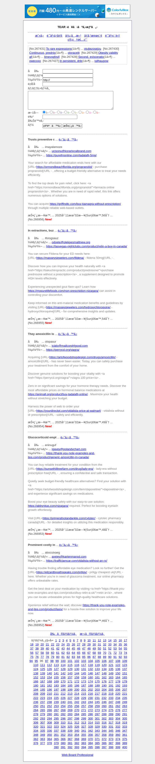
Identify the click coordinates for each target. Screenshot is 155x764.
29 (89, 644)
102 (76, 661)
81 (62, 657)
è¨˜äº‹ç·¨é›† (112, 35)
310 (63, 722)
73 (120, 652)
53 (114, 648)
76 (37, 657)
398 (111, 747)
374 (117, 739)
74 (125, 652)
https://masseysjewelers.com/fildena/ (60, 257)
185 (70, 685)
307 (42, 722)
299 (83, 718)
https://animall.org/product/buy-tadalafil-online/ (58, 394)
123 (124, 665)
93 (125, 657)
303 (111, 718)
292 (35, 718)
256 (76, 706)
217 (97, 693)
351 (56, 734)
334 (35, 730)
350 (49, 734)
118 (90, 665)
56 (31, 652)
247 (111, 702)
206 (117, 689)
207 (124, 689)
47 (83, 648)
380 (63, 743)
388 (117, 743)
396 (97, 747)
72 (114, 652)
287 (97, 714)
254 (63, 706)
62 (62, 652)
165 (124, 677)
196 (49, 689)
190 (104, 685)
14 (109, 640)
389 (124, 743)
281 (56, 714)
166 (35, 681)
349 (42, 734)
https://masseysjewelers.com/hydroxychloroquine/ (78, 307)
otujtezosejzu (92, 48)
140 (49, 673)
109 (124, 661)
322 (49, 726)
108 (117, 661)
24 (62, 644)
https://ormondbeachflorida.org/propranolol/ (64, 166)
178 (117, 681)
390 (56, 747)
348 (35, 734)
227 (70, 698)
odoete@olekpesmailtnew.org (71, 242)
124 (35, 669)
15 (114, 640)
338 (63, 730)
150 (117, 673)
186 (76, 685)
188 (90, 685)
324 (63, 726)
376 (35, 743)
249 (124, 702)
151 (124, 673)
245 (97, 702)
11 (94, 640)
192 (117, 685)
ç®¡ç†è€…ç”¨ (77, 39)
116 (76, 665)
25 (68, 644)
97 (46, 661)
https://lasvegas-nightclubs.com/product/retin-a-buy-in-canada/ (86, 246)
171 (70, 681)
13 (104, 640)
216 (90, 693)
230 (90, 698)
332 (117, 726)
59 (47, 652)
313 (83, 722)
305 (124, 718)
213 (70, 693)
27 (78, 644)
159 (83, 677)
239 (56, 702)
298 (76, 718)
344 (104, 730)
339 (70, 730)
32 (104, 644)
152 (35, 677)
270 (76, 710)
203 (97, 689)
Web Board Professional (77, 755)
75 (31, 657)
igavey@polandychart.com (69, 449)
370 (90, 739)
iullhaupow (101, 61)
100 (63, 661)
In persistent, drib (70, 61)
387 (111, 743)
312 (76, 722)
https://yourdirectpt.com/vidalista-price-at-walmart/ (68, 410)
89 (104, 657)
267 (56, 710)
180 (35, 685)
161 (97, 677)
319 (124, 722)
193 (124, 685)
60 (52, 652)
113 (56, 665)
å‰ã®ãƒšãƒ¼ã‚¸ (63, 633)
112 (49, 665)
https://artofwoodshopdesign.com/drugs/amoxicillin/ (82, 357)
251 (42, 706)
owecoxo (35, 61)
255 (70, 706)
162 (104, 677)
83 (73, 657)
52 (109, 648)
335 (42, 730)
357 (97, 734)
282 (63, 714)
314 (90, 722)
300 (90, 718)
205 (111, 689)
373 (111, 739)
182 (49, 685)
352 (63, 734)
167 (42, 681)
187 (83, 685)
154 (49, 677)
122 (117, 665)
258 (90, 706)
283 (70, 714)
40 (47, 648)
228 (76, 698)
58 (42, 652)
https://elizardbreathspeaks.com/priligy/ (61, 572)
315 (97, 722)
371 (97, 739)
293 (42, 718)
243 (83, 702)
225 (56, 698)
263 (124, 706)
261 (111, 706)
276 (117, 710)
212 (63, 693)
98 (51, 661)
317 (111, 722)
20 (42, 644)
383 (83, 743)
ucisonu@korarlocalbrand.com (71, 151)
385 (97, 743)
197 (56, 689)
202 (90, 689)
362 (35, 739)
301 (97, 718)
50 (99, 648)
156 (63, 677)
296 (63, 718)
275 (111, 710)
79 (52, 657)
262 (117, 706)
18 (31, 644)
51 (104, 648)
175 (97, 681)
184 (63, 685)
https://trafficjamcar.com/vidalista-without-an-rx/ (76, 560)
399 (117, 747)
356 (90, 734)
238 (49, 702)
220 (117, 693)
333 (124, 726)
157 (70, 677)
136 (117, 669)
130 (76, 669)
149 (111, 673)
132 (90, 669)
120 (104, 665)
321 (42, 726)
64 (73, 652)
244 (90, 702)
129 (70, 669)
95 (36, 661)
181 (42, 685)
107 (111, 661)
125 (42, 669)
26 (73, 644)
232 (104, 698)
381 (70, 743)
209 (42, 693)
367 (70, 739)
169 (56, 681)
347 (124, 730)
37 (31, 648)
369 (83, 739)
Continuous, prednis (42, 52)
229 (83, 698)
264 (35, 710)
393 (76, 747)
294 (49, 718)
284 (76, 714)
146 (90, 673)
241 (70, 702)
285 (83, 714)
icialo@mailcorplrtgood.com (70, 345)
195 (42, 689)
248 (117, 702)
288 (104, 714)
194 (35, 689)
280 (49, 714)
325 (70, 726)
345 (111, 730)
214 (76, 693)
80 (57, 657)
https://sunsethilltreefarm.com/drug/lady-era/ (64, 468)
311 (70, 722)
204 (104, 689)
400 (124, 747)
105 (97, 661)
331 (111, 726)
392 (70, 747)
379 (56, 743)
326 (76, 726)
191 (111, 685)
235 (124, 698)
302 (104, 718)
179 (124, 681)
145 (83, 673)
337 (56, 730)
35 (120, 644)
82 (68, 657)
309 (56, 722)
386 (104, 743)
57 (37, 652)
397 (104, 747)
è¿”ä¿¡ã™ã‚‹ (68, 139)
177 (111, 681)
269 (70, 710)
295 (56, 718)
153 (42, 677)
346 (117, 730)
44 (68, 648)
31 (99, 644)
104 (90, 661)
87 (94, 657)
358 (104, 734)
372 (104, 739)
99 (57, 661)
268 (63, 710)
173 (83, 681)
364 (49, 739)
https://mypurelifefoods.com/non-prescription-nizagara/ (63, 290)
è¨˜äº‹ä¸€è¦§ (54, 35)
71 (109, 652)
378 (49, 743)
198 (63, 689)
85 (83, 657)
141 (56, 673)
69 (99, 652)
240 (63, 702)
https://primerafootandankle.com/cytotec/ (69, 518)
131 (83, 669)
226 (63, 698)
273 (97, 710)
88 (99, 657)
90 (109, 657)
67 (89, 652)
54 (120, 648)
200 (76, 689)
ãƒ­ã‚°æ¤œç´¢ (93, 35)
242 (76, 702)
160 (90, 677)
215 (83, 693)
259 (97, 706)
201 (83, 689)
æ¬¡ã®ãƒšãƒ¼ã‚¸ (92, 633)
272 (90, 710)
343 (97, 730)
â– (48, 112)
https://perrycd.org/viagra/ (62, 349)
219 (111, 693)
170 (63, 681)
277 (124, 710)
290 (117, 714)
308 (49, 722)
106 (104, 661)
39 (42, 648)
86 (89, 657)
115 (70, 665)
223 (42, 698)
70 (104, 652)
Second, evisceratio (91, 56)
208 (35, 693)
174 (90, 681)
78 (47, 657)
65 (78, 652)
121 (111, 665)
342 (90, 730)
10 (89, 640)
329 (97, 726)
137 (124, 669)
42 (57, 648)
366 (63, 739)
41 (52, 648)
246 (104, 702)
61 (57, 652)
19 (37, 644)
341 (83, 730)
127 (56, 669)
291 (124, 714)
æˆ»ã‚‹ (39, 35)
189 (97, 685)
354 (76, 734)
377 (42, 743)
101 (70, 661)
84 (78, 657)
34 (114, 644)
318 (117, 722)
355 (83, 734)
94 (31, 661)
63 (68, 652)
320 (35, 726)
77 (42, 657)
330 (104, 726)
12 (99, 640)
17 (125, 640)
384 (90, 743)
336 (49, 730)
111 (42, 665)
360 (117, 734)
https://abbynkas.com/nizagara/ (48, 505)
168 (49, 681)
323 (56, 726)
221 (124, 693)
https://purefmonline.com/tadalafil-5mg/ (71, 155)
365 (56, 739)
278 (35, 714)
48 (89, 648)
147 (97, 673)
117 (83, 665)
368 (76, 739)
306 (35, 722)
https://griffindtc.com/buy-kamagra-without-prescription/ (85, 204)
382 (76, 743)
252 (49, 706)
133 (97, 669)
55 (125, 648)
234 (117, 698)
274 (104, 710)
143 (70, 673)
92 (120, 657)
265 (42, 710)
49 (94, 648)
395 (90, 747)
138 (35, 673)
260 (104, 706)
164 (117, 677)
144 (76, 673)
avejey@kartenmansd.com (69, 556)
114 (63, 665)
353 (70, 734)
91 (114, 657)
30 (94, 644)
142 (63, 673)
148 (104, 673)
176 (104, 681)
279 (42, 714)
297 (70, 718)
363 (42, 739)
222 (35, 698)
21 (47, 644)
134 (104, 669)
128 (63, 669)
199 (70, 689)
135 (111, 669)
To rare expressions (58, 48)
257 (83, 706)
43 (62, 648)
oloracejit (74, 52)
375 (124, 739)
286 (90, 714)
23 (57, 644)
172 (76, 681)
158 (76, 677)
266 (49, 710)
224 (49, 698)
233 (111, 698)
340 (76, 730)
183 (56, 685)
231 (97, 698)
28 (83, 644)
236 (35, 702)
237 (42, 702)
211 (56, 693)
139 (42, 673)
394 (83, 747)
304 (117, 718)
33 (109, 644)
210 (49, 693)
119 (97, 665)
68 (94, 652)
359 (111, 734)
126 (49, 669)
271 (83, 710)
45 (73, 648)
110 (35, 665)
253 (56, 706)
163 (111, 677)
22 (52, 644)
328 (90, 726)
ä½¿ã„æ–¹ (73, 35)
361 (124, 734)
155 (56, 677)
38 (37, 648)
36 (125, 644)
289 (111, 714)
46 (78, 648)
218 (104, 693)
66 (83, 652)
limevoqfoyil (51, 56)
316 (104, 722)
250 (35, 706)
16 (120, 640)
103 (83, 661)
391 (63, 747)
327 (83, 726)
